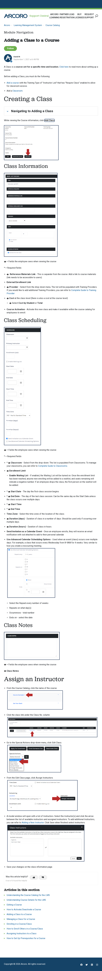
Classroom (17, 91)
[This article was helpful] (34, 877)
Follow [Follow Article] (10, 48)
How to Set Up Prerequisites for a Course (26, 938)
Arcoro (7, 25)
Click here (64, 67)
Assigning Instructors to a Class (21, 933)
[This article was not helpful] (43, 877)
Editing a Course (14, 904)
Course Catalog (53, 25)
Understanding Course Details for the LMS (26, 900)
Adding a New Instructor (33, 822)
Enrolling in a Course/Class (19, 924)
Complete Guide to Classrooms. (53, 466)
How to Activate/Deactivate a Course (24, 909)
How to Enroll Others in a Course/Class (25, 928)
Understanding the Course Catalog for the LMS (28, 895)
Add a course (13, 83)
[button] (96, 16)
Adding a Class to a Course (19, 914)
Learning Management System (28, 25)
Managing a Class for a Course (21, 919)
